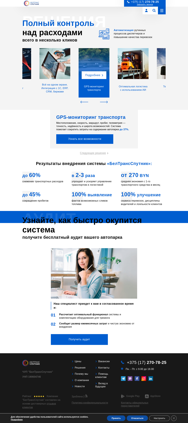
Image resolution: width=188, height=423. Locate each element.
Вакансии (104, 361)
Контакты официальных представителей (134, 404)
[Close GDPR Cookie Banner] (174, 418)
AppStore (153, 396)
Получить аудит (79, 339)
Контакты (103, 367)
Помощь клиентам (101, 375)
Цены (78, 361)
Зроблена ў (79, 396)
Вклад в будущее (101, 385)
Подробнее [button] (92, 75)
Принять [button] (116, 418)
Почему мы (81, 374)
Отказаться (137, 418)
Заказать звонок (145, 4)
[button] (54, 73)
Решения (80, 367)
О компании (82, 380)
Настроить (159, 418)
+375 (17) (146, 362)
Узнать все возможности (84, 138)
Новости (80, 386)
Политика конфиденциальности (90, 402)
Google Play (130, 396)
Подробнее (17, 419)
